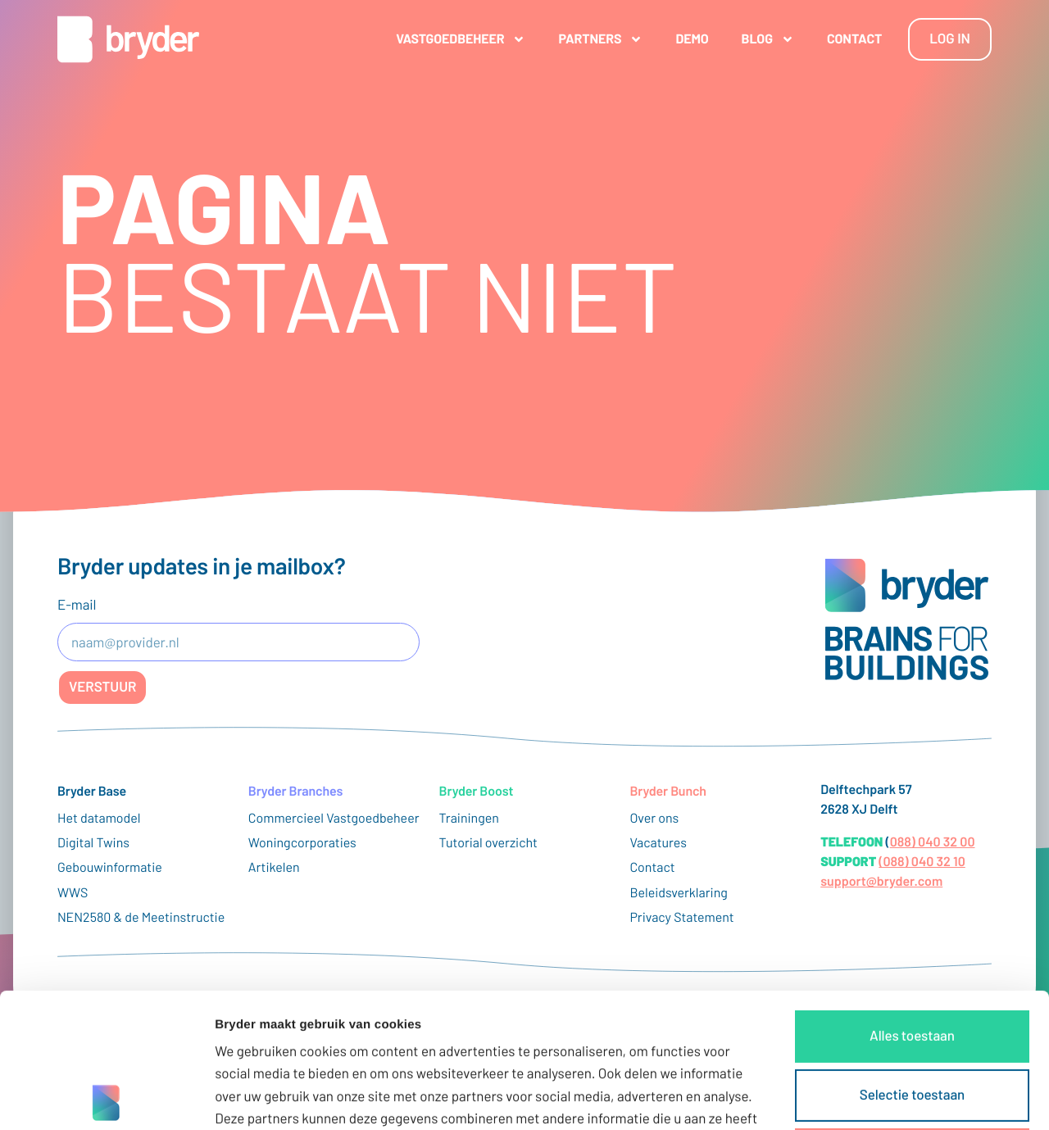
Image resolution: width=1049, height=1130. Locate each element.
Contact (854, 39)
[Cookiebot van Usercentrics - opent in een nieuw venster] (106, 1098)
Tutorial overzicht (488, 843)
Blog (768, 39)
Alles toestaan (912, 901)
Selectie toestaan (912, 960)
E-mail (76, 605)
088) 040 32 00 (932, 842)
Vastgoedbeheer (460, 39)
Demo (691, 39)
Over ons (654, 818)
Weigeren (912, 1019)
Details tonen (885, 1098)
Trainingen (469, 818)
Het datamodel (99, 818)
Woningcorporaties (302, 843)
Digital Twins (93, 843)
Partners (600, 39)
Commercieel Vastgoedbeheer (334, 818)
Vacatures (658, 843)
